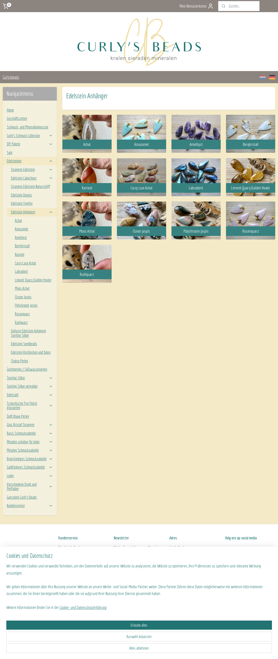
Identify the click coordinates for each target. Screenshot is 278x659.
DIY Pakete (30, 144)
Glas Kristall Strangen (30, 424)
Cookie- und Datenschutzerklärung (82, 649)
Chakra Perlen (19, 361)
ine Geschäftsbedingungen (83, 564)
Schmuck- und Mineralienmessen (27, 127)
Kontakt (62, 570)
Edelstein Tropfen (22, 203)
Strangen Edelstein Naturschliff (30, 186)
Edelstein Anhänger (32, 212)
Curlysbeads (11, 77)
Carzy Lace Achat (25, 263)
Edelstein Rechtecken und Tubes (31, 352)
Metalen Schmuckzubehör (30, 450)
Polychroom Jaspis (26, 305)
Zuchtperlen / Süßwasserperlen (27, 369)
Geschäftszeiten (17, 118)
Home (10, 110)
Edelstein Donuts (21, 195)
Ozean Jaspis (23, 297)
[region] (105, 628)
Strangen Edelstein (32, 169)
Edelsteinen (30, 161)
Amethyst (21, 237)
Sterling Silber (30, 378)
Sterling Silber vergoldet (30, 386)
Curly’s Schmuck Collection (30, 135)
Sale (9, 152)
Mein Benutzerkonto (197, 6)
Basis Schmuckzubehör (30, 433)
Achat (18, 220)
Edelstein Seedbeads (24, 343)
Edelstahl (30, 394)
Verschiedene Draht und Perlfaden (30, 486)
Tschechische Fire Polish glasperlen (30, 405)
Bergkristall (22, 246)
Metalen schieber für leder (30, 442)
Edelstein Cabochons (32, 178)
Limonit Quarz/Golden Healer (33, 280)
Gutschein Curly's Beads (22, 497)
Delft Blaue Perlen (18, 416)
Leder (30, 475)
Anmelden (125, 565)
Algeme (62, 564)
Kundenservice (30, 505)
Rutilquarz (21, 322)
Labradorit (21, 271)
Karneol (19, 254)
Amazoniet (21, 229)
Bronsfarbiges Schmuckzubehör (30, 458)
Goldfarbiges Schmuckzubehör (30, 467)
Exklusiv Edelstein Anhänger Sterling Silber (28, 333)
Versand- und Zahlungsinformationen (81, 553)
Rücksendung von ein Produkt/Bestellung (83, 559)
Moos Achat (22, 288)
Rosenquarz (22, 314)
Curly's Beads (73, 547)
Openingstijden (178, 564)
